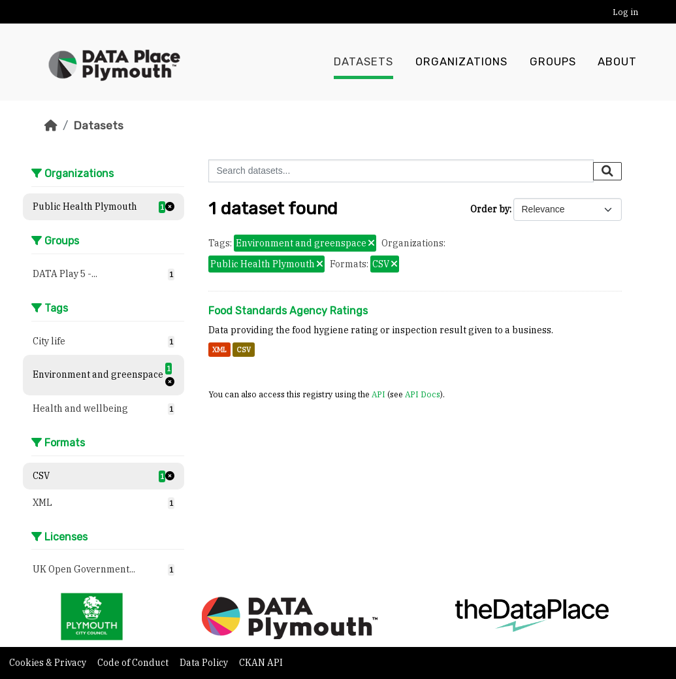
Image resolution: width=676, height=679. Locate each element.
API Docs (422, 394)
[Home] (50, 125)
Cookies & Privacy (48, 663)
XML (219, 349)
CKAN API (261, 663)
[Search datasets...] (401, 170)
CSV (243, 349)
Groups (553, 62)
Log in (625, 12)
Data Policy (205, 663)
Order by (489, 209)
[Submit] (607, 171)
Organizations (461, 62)
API (378, 394)
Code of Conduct (133, 663)
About (617, 62)
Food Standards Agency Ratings (288, 311)
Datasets (363, 62)
